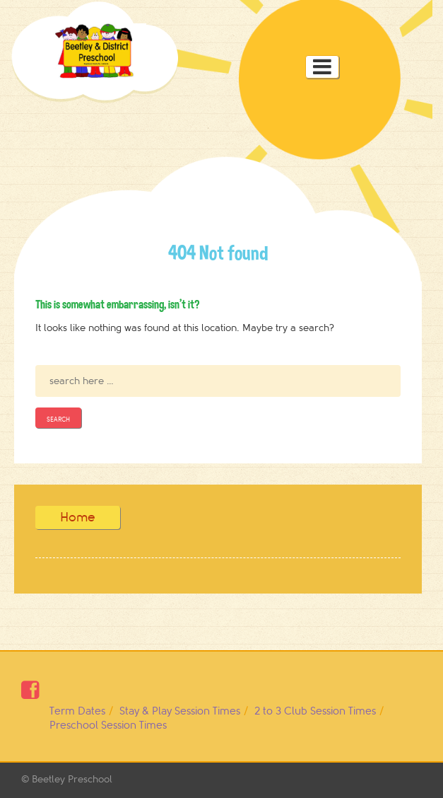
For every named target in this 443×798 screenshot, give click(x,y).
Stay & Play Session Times (179, 711)
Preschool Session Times (108, 725)
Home (77, 517)
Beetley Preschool (72, 779)
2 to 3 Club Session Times (315, 711)
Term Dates (77, 711)
